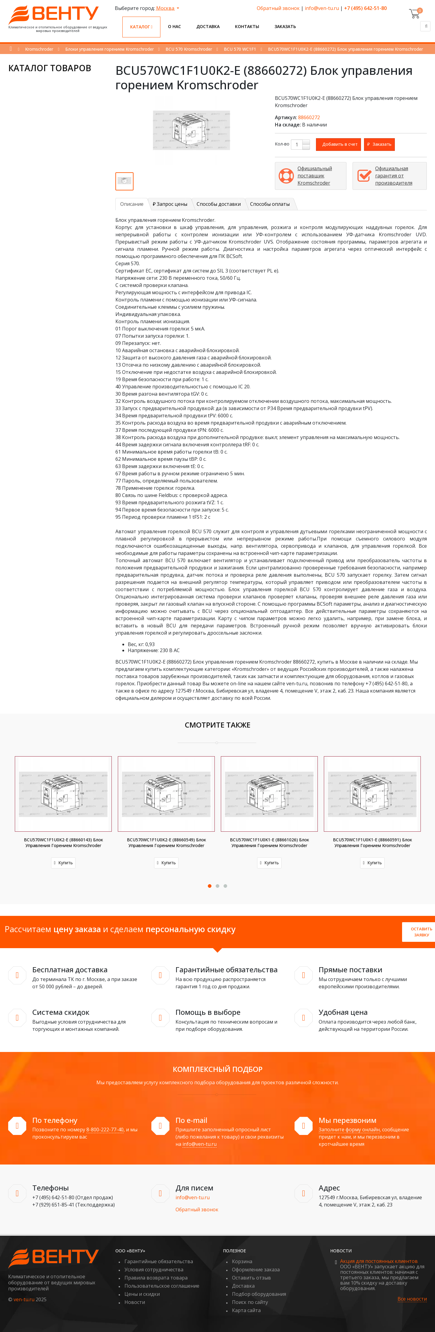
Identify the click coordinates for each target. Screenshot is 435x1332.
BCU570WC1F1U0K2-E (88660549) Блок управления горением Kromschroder (166, 842)
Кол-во (282, 144)
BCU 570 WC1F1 (240, 49)
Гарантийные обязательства (158, 1261)
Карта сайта (246, 1310)
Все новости (412, 1299)
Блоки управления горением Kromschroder (109, 49)
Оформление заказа (256, 1269)
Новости (134, 1302)
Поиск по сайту (250, 1302)
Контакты (247, 26)
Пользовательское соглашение (161, 1286)
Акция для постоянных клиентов (379, 1261)
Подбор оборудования (259, 1294)
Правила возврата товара (156, 1277)
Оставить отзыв (251, 1277)
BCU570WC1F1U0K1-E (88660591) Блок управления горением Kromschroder (372, 842)
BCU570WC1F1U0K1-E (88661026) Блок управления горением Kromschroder (269, 842)
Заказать (285, 26)
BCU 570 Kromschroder (189, 49)
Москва (166, 8)
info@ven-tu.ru (322, 8)
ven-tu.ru (24, 1299)
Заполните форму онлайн (349, 1129)
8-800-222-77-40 (105, 1129)
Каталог (141, 27)
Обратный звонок (278, 8)
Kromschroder (39, 49)
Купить (63, 862)
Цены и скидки (142, 1294)
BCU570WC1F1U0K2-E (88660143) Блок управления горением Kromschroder (63, 842)
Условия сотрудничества (153, 1269)
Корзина (242, 1261)
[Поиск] (425, 26)
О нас (174, 26)
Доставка (208, 26)
